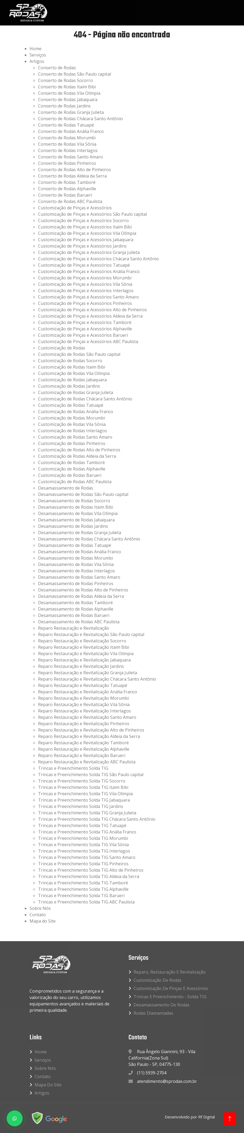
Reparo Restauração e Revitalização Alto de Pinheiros (91, 730)
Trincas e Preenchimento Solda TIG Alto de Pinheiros (90, 870)
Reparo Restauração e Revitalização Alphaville (83, 749)
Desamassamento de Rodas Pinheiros (75, 583)
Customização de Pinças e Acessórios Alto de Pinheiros (92, 310)
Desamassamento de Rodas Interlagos (76, 571)
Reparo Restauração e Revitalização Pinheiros (83, 723)
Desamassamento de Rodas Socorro (74, 501)
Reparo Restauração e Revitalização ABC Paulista (86, 762)
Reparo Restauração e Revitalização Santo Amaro (87, 717)
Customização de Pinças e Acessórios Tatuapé (84, 265)
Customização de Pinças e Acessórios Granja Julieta (89, 252)
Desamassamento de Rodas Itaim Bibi (75, 507)
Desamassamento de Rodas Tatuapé (74, 545)
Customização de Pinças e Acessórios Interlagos (86, 290)
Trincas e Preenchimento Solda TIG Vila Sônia (83, 844)
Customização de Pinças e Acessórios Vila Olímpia (87, 233)
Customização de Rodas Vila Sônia (72, 424)
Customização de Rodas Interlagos (72, 431)
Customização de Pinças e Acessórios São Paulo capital (92, 214)
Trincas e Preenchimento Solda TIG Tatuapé (82, 825)
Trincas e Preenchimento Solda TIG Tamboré (83, 883)
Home (36, 48)
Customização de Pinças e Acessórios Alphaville (85, 329)
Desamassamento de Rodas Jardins (73, 526)
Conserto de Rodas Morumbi (67, 138)
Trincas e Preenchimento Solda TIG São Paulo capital (90, 774)
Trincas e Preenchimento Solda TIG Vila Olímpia (85, 794)
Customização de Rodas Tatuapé (70, 405)
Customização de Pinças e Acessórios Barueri (83, 335)
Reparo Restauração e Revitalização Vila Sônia (84, 704)
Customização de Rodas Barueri (69, 475)
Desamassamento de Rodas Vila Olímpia (78, 513)
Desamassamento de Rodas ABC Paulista (78, 622)
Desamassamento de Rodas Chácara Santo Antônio (89, 539)
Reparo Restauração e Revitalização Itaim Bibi (83, 647)
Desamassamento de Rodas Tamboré (75, 603)
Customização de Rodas (61, 348)
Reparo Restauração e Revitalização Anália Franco (87, 692)
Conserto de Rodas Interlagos (68, 150)
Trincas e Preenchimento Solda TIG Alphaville (83, 889)
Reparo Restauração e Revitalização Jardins (81, 666)
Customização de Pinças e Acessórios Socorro (83, 220)
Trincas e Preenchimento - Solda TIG (170, 997)
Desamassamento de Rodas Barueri (73, 615)
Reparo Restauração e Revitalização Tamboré (83, 743)
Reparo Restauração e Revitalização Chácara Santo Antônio (97, 679)
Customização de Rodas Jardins (69, 386)
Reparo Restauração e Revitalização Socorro (82, 641)
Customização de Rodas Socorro (70, 361)
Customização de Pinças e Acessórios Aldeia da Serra (90, 316)
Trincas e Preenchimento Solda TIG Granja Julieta (87, 813)
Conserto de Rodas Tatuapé (66, 125)
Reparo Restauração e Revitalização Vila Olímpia (86, 653)
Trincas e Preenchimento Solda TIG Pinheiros (83, 864)
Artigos (37, 61)
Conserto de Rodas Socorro (65, 80)
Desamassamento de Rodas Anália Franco (79, 552)
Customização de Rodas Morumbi (71, 418)
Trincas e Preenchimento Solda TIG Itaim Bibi (83, 787)
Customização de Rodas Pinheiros (71, 443)
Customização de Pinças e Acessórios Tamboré (84, 322)
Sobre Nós (40, 908)
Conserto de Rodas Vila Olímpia (69, 93)
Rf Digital (206, 1116)
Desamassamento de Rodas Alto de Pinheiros (83, 590)
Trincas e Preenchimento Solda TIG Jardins (80, 806)
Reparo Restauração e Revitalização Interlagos (84, 711)
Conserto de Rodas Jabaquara (67, 99)
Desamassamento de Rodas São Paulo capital (83, 494)
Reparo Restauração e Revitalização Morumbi (83, 698)
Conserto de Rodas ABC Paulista (70, 201)
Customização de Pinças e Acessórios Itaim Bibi (85, 227)
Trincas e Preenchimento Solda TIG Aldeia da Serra (88, 876)
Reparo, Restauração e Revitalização (170, 972)
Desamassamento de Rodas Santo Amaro (79, 577)
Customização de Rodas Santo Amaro (75, 437)
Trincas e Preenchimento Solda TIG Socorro (81, 781)
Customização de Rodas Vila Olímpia (74, 373)
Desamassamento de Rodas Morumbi (75, 558)
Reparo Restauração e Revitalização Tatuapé (82, 685)
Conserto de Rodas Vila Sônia (67, 144)
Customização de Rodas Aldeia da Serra (77, 456)
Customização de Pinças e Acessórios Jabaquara (85, 240)
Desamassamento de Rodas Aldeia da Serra (81, 596)
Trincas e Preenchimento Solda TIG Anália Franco (87, 832)
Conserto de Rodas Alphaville (67, 189)
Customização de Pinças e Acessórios (75, 208)
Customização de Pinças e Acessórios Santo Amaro (88, 297)
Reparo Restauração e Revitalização (73, 628)
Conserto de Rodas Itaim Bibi (67, 87)
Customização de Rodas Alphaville (71, 469)
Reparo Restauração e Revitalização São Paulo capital (91, 634)
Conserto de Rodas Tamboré (67, 182)
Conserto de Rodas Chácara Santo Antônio (80, 119)
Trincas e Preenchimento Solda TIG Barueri (81, 895)
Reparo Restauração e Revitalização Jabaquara (84, 660)
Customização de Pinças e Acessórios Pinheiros (85, 303)
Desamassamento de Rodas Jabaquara (76, 520)
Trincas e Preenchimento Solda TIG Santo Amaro (86, 857)
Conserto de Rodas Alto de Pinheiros (74, 169)
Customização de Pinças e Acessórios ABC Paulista (88, 341)
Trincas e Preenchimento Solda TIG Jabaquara (84, 800)
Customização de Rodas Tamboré (71, 462)
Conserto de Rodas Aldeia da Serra (72, 176)
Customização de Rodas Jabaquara (72, 380)
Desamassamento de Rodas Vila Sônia (76, 564)
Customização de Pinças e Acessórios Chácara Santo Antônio (98, 259)
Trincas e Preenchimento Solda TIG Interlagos (84, 851)
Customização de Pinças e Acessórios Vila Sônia (85, 284)
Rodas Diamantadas (153, 1013)
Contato (38, 915)
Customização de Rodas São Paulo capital (79, 354)
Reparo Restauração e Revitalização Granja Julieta (87, 673)
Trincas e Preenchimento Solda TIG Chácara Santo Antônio (96, 819)
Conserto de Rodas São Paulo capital (74, 74)
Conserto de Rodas (57, 68)
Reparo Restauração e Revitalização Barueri (81, 755)
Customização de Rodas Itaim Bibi (71, 367)
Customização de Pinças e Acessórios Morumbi (84, 278)
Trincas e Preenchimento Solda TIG (73, 768)
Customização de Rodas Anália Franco (75, 411)
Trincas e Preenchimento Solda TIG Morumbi (83, 838)
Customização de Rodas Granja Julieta (75, 392)
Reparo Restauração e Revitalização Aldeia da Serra (89, 736)
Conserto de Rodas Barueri (65, 195)
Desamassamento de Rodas (65, 488)
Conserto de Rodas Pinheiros (67, 163)
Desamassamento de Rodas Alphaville (75, 609)
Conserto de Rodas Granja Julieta (71, 112)
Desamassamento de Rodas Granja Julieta (79, 532)
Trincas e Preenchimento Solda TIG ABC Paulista (86, 902)
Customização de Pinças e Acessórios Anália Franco (89, 271)
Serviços (38, 55)
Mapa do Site (43, 921)
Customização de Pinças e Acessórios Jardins (82, 246)
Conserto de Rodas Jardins (64, 106)
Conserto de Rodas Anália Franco (71, 131)
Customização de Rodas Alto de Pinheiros (79, 450)
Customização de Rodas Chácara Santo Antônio (85, 399)
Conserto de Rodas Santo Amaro (70, 157)
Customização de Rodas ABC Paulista (74, 482)
